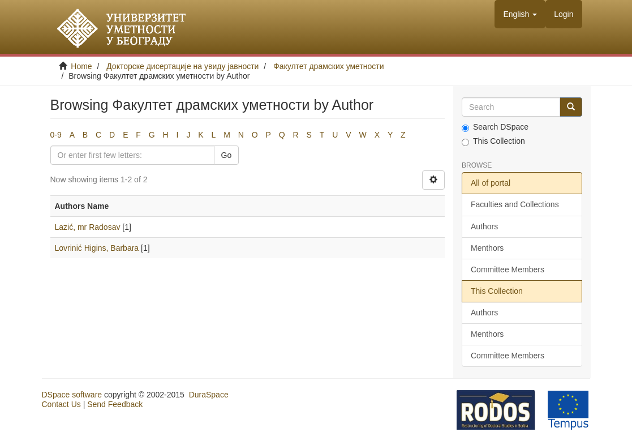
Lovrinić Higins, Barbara (97, 248)
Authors (484, 226)
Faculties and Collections (515, 204)
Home (81, 66)
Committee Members (507, 269)
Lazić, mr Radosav (88, 227)
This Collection (493, 141)
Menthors (487, 248)
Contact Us (61, 404)
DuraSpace (209, 394)
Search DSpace (495, 127)
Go (226, 155)
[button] (520, 14)
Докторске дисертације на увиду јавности (182, 66)
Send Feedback (115, 404)
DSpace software (72, 394)
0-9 (56, 134)
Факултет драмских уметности (328, 66)
